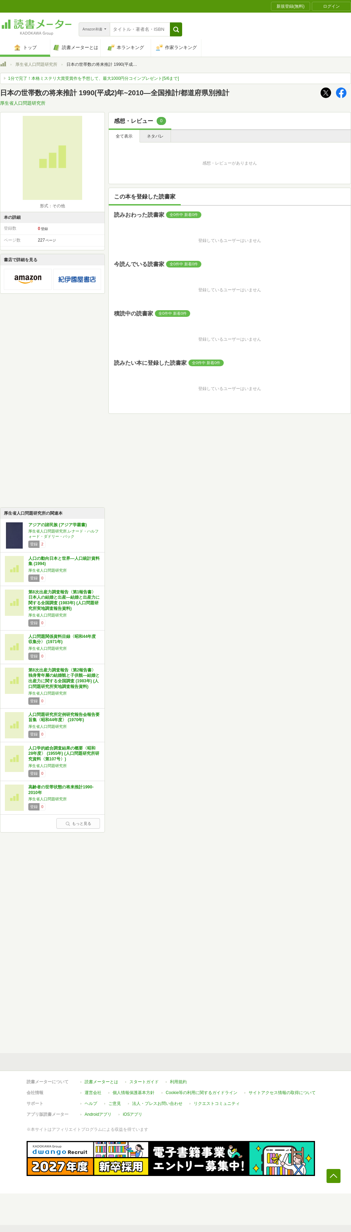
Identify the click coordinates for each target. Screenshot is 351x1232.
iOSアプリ (132, 1114)
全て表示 (124, 136)
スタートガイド (144, 1082)
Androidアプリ (98, 1114)
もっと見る (78, 823)
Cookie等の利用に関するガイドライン (201, 1093)
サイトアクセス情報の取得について (282, 1093)
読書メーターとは (101, 1082)
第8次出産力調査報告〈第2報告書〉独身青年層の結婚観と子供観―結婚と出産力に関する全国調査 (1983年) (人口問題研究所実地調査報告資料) (64, 678)
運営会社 (93, 1093)
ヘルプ (91, 1103)
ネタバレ (155, 136)
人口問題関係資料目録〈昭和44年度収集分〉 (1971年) (62, 639)
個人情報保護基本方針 (134, 1093)
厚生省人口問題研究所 (36, 64)
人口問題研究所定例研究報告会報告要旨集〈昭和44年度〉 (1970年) (64, 717)
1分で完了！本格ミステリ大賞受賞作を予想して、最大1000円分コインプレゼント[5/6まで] (93, 78)
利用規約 (178, 1082)
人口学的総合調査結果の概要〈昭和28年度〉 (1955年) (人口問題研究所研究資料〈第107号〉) (63, 753)
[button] (176, 29)
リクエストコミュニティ (217, 1103)
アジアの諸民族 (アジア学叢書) (57, 524)
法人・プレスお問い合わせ (157, 1103)
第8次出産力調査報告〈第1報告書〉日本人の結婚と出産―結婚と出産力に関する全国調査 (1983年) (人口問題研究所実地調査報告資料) (64, 600)
